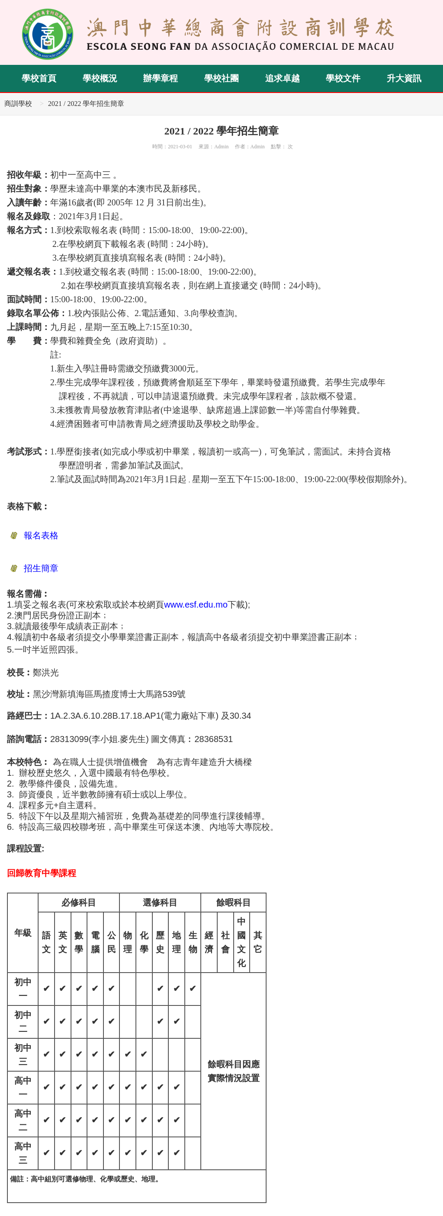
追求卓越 (282, 78)
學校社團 (221, 78)
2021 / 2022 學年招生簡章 (86, 103)
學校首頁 (39, 78)
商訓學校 (18, 103)
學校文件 (343, 78)
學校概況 (100, 78)
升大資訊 (404, 78)
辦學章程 (160, 78)
